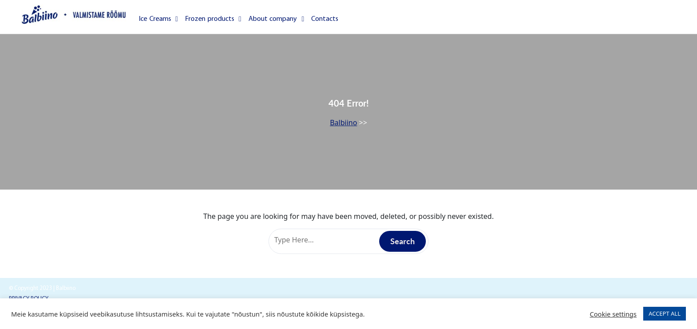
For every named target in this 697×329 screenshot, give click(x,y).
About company (276, 19)
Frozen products (213, 19)
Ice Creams (158, 19)
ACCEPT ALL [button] (665, 313)
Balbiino (343, 122)
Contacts (324, 19)
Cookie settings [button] (613, 314)
